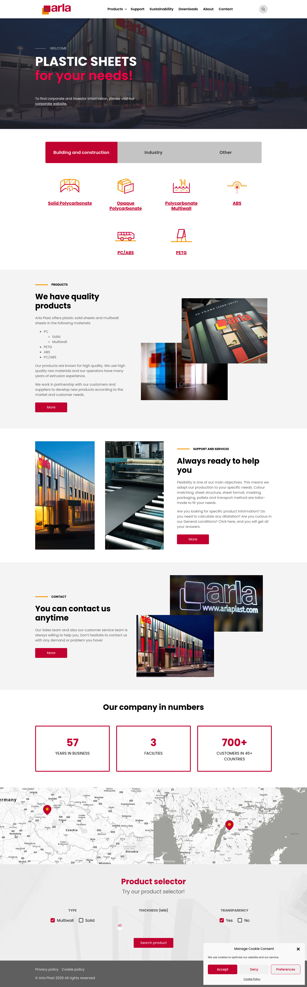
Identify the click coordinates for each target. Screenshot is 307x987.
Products (115, 9)
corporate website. (51, 103)
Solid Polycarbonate (70, 203)
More (51, 407)
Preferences (285, 969)
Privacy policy (47, 969)
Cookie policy (73, 969)
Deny (254, 969)
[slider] (153, 925)
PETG (181, 253)
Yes (229, 920)
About (208, 9)
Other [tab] (226, 152)
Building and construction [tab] (81, 152)
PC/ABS (125, 253)
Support (138, 9)
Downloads (188, 9)
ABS (237, 203)
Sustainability (162, 9)
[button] (298, 949)
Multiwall (65, 920)
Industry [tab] (153, 152)
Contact (226, 9)
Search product (153, 942)
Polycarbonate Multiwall (181, 205)
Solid (89, 920)
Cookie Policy (252, 979)
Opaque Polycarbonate (125, 205)
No (246, 920)
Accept (222, 969)
